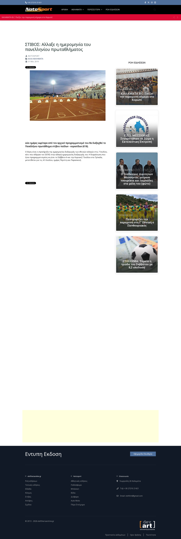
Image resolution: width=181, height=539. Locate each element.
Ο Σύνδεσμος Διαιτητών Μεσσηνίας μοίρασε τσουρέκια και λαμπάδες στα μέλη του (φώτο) (137, 178)
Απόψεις (29, 500)
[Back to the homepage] (38, 9)
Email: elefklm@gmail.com (130, 496)
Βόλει (73, 493)
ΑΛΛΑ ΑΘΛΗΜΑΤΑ (35, 58)
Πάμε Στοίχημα (78, 504)
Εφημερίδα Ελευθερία (143, 454)
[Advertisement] (90, 426)
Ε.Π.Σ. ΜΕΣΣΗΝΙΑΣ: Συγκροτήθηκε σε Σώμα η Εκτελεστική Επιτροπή (137, 138)
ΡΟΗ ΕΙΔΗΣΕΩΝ (113, 9)
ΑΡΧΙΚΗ (64, 9)
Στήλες (28, 496)
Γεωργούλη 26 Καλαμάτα (129, 481)
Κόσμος (28, 493)
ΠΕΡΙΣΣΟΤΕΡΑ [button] (94, 9)
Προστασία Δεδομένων (115, 535)
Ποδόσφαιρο (76, 485)
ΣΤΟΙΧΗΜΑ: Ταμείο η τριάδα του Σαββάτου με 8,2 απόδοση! (137, 264)
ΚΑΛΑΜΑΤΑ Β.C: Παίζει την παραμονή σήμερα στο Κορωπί (27, 17)
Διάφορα (75, 496)
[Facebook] (145, 2)
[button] (155, 9)
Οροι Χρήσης (135, 535)
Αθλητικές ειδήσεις (79, 481)
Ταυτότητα (151, 535)
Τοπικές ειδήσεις (32, 485)
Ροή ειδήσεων (31, 481)
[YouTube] (155, 2)
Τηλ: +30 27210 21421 (128, 488)
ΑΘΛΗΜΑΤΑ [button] (77, 9)
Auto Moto (75, 500)
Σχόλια (28, 504)
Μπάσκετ (75, 489)
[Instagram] (152, 2)
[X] (148, 2)
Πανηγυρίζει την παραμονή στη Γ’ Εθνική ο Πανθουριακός (137, 222)
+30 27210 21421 (33, 2)
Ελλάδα (28, 489)
